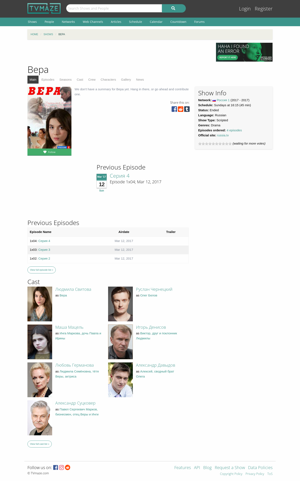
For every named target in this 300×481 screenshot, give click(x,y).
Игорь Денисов (151, 327)
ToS (270, 474)
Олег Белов (148, 295)
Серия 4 (119, 175)
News (140, 79)
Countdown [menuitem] (178, 22)
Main (33, 79)
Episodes (47, 79)
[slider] (215, 143)
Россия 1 (223, 100)
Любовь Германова (74, 365)
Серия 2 (44, 258)
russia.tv (223, 135)
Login (245, 8)
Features (182, 467)
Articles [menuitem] (116, 22)
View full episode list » (41, 270)
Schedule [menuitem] (135, 22)
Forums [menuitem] (199, 22)
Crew (92, 79)
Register (264, 8)
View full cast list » (39, 444)
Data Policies (260, 467)
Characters (108, 79)
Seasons (65, 79)
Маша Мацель (69, 327)
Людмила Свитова (73, 289)
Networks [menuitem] (68, 22)
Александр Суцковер (75, 403)
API (197, 467)
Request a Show (230, 467)
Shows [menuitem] (32, 22)
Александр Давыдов (155, 365)
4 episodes (234, 130)
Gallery (126, 79)
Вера (63, 295)
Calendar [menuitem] (156, 22)
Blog (207, 467)
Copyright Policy (231, 474)
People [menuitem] (49, 22)
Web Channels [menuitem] (93, 22)
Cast (80, 79)
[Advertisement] (118, 52)
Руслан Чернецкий (154, 289)
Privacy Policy (255, 474)
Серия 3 (44, 249)
